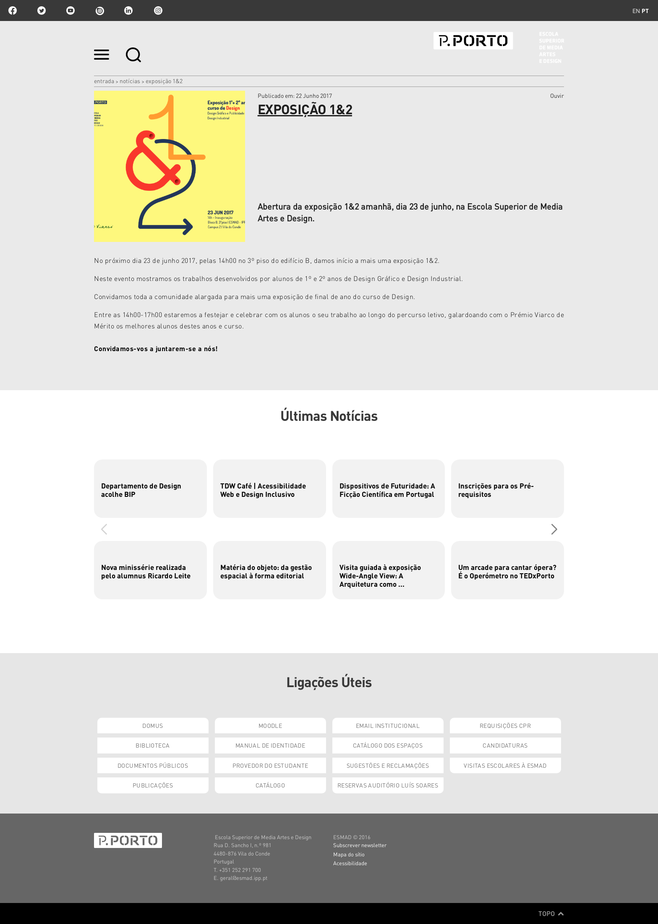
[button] (554, 529)
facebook (12, 10)
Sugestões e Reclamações (388, 765)
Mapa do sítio (349, 854)
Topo (551, 913)
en (636, 10)
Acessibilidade (350, 862)
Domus (152, 725)
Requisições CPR (505, 725)
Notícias (130, 80)
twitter (41, 10)
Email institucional (388, 725)
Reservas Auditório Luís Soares (388, 785)
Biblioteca (153, 745)
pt (645, 10)
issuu (99, 10)
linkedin (128, 10)
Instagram (157, 10)
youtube (70, 10)
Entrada (104, 80)
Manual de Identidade (270, 745)
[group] (150, 488)
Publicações (153, 785)
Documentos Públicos (153, 765)
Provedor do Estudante (270, 765)
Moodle (270, 725)
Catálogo (270, 785)
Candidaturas (505, 745)
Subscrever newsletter (359, 844)
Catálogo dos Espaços (388, 745)
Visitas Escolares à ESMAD (505, 765)
